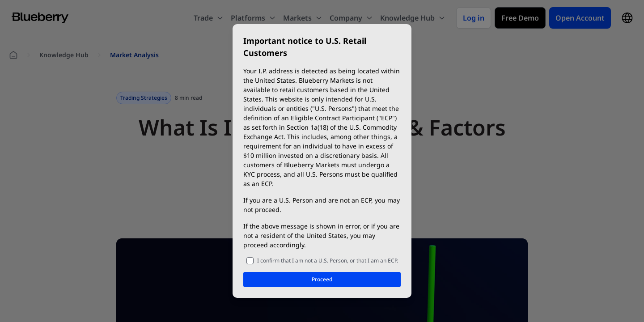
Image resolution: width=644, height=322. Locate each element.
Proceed (322, 279)
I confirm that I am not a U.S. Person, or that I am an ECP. (327, 260)
